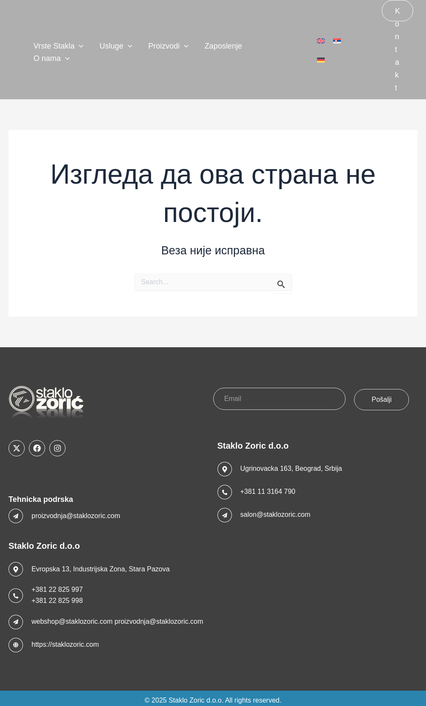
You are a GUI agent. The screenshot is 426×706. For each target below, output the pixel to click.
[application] (81, 47)
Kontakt (397, 14)
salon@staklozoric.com (275, 510)
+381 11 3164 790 (267, 487)
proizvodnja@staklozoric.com (75, 511)
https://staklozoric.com (65, 640)
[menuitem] (321, 47)
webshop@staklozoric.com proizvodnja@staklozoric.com (117, 617)
